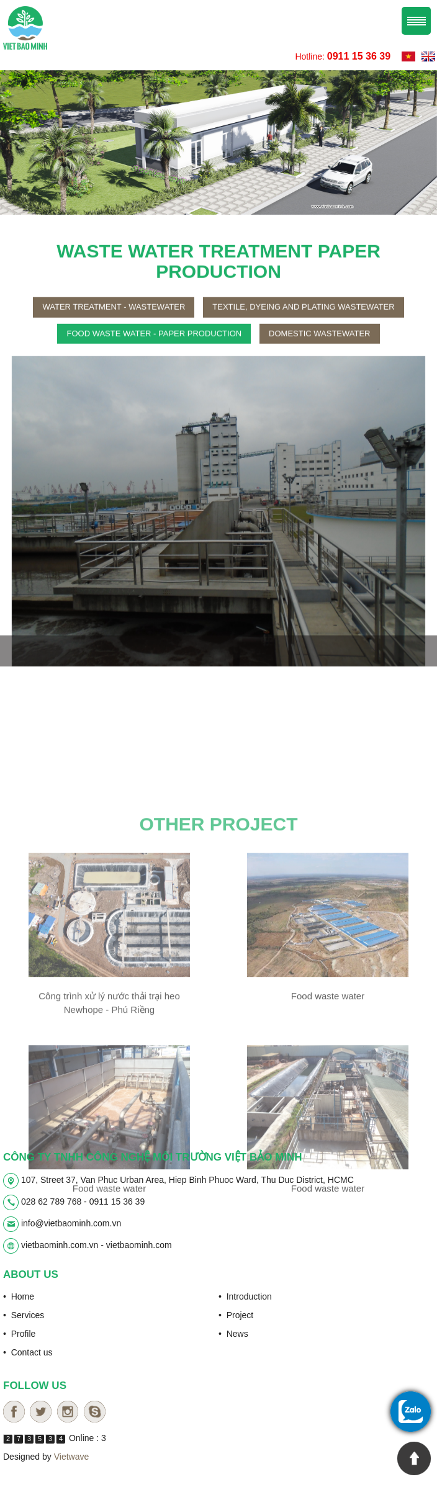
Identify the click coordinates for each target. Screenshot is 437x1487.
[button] (33, 524)
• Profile (19, 1333)
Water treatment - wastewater (113, 320)
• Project (235, 1314)
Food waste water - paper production (153, 346)
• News (233, 1333)
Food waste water (327, 1119)
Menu (416, 20)
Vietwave (71, 1456)
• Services (23, 1314)
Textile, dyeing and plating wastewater (303, 320)
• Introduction (245, 1296)
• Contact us (28, 1352)
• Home (18, 1296)
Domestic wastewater (319, 346)
